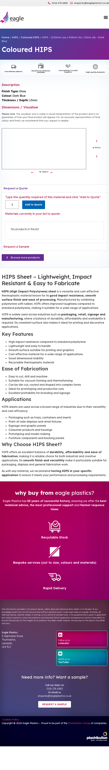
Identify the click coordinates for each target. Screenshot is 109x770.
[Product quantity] (12, 204)
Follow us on (64, 640)
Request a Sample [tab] (16, 246)
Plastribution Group (79, 723)
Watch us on (64, 659)
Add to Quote (33, 204)
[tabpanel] (54, 217)
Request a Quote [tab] (16, 188)
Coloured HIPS (30, 37)
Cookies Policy (10, 719)
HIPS (15, 37)
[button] (105, 17)
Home (5, 37)
